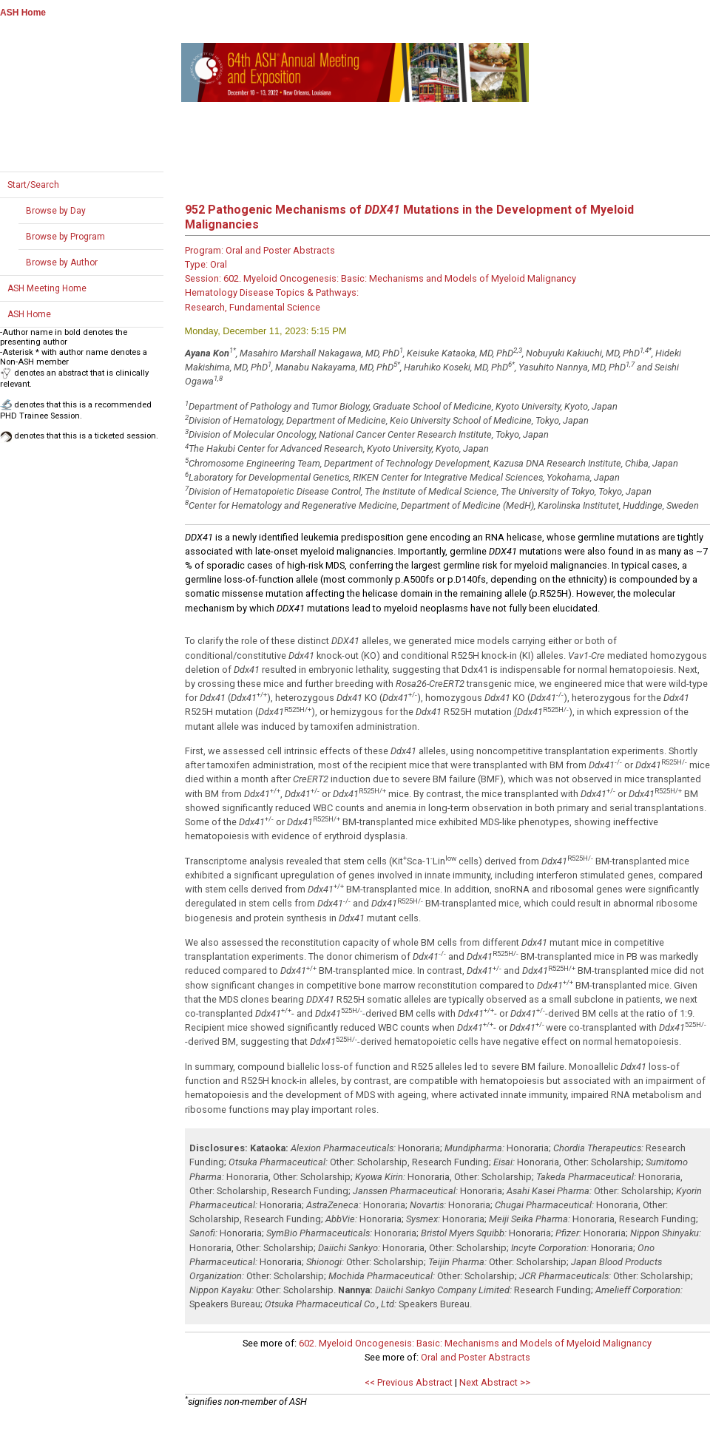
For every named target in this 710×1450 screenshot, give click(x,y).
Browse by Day (56, 211)
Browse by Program (65, 236)
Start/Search (33, 185)
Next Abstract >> (494, 1382)
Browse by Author (62, 262)
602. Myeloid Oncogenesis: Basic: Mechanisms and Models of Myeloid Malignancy (475, 1343)
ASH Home (23, 12)
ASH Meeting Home (47, 288)
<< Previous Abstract (409, 1382)
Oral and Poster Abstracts (475, 1357)
